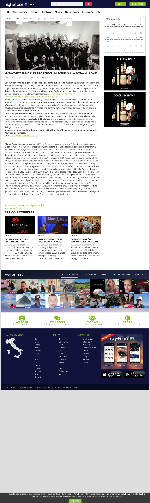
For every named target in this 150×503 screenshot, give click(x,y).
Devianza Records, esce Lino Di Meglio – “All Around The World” (17, 242)
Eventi (34, 12)
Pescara (38, 368)
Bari (36, 339)
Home (7, 18)
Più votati (139, 274)
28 (113, 28)
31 (141, 46)
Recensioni (72, 12)
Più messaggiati (121, 274)
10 (141, 33)
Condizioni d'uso (89, 348)
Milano (37, 356)
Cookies (86, 353)
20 (119, 41)
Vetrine (61, 362)
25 (108, 46)
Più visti (105, 274)
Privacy (85, 350)
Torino (37, 362)
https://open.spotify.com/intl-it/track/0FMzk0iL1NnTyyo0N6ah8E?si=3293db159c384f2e (39, 95)
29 (119, 28)
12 (113, 37)
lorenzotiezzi (22, 77)
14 (124, 37)
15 (130, 37)
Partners (62, 368)
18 (108, 41)
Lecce (37, 342)
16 (136, 37)
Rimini (37, 374)
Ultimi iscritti (69, 274)
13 (119, 37)
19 (113, 41)
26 (113, 46)
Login (120, 4)
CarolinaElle (89, 244)
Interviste (88, 12)
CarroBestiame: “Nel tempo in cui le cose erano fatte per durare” (85, 242)
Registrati (137, 4)
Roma (37, 348)
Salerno (38, 371)
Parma (37, 365)
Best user (86, 345)
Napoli (37, 345)
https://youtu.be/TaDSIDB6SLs (24, 135)
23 (136, 41)
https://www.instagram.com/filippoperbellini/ (24, 205)
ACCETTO (75, 501)
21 (124, 41)
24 (141, 41)
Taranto (38, 350)
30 (124, 28)
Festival (46, 12)
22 (130, 41)
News (58, 12)
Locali (61, 350)
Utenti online (89, 274)
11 (108, 37)
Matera (37, 353)
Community (20, 12)
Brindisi (38, 377)
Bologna (38, 359)
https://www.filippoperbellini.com (19, 208)
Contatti (86, 362)
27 (108, 28)
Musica (45, 77)
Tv (98, 12)
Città (29, 5)
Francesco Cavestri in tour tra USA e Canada (50, 240)
